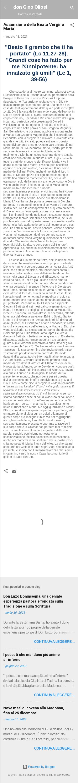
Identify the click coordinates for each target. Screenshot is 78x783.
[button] (72, 25)
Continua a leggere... (54, 641)
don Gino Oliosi (30, 7)
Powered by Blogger (39, 767)
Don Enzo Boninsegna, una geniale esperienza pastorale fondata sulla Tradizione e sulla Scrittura (33, 601)
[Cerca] (72, 8)
